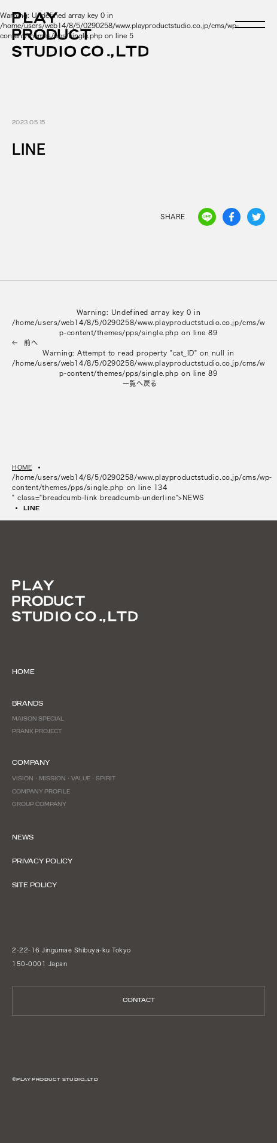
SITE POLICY (34, 885)
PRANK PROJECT (37, 731)
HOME (22, 467)
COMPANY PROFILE (41, 792)
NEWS (23, 838)
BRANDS (27, 704)
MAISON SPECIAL (38, 719)
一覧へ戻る (140, 383)
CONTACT (139, 1000)
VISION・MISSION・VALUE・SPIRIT (63, 779)
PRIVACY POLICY (42, 862)
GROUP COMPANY (39, 804)
